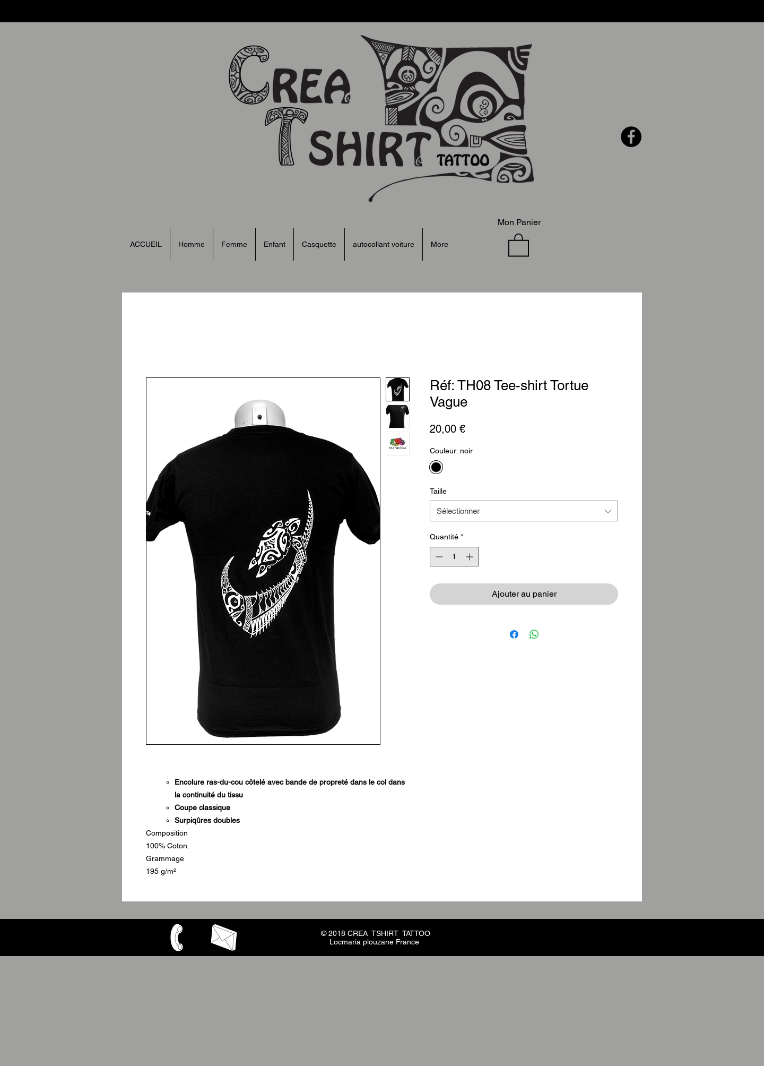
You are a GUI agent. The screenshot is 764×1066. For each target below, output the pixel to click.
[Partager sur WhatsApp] (534, 634)
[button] (518, 244)
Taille (438, 491)
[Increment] (470, 556)
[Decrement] (438, 556)
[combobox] (524, 511)
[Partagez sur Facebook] (514, 634)
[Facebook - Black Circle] (631, 136)
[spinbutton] (454, 556)
